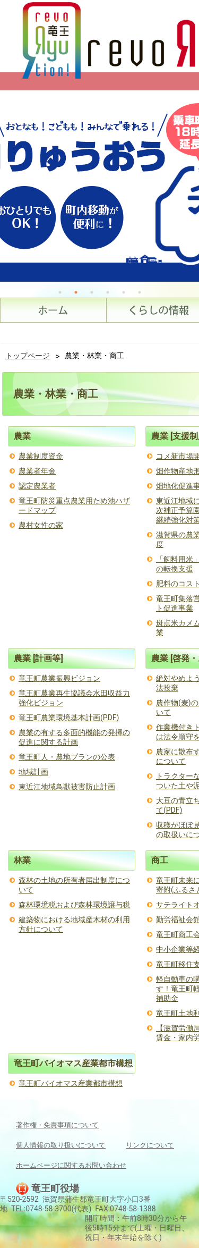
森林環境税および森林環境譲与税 (74, 904)
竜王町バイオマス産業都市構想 (71, 1083)
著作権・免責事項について (57, 1125)
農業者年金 (37, 471)
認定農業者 (37, 486)
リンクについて (150, 1145)
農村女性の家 (41, 525)
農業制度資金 (41, 456)
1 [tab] (60, 292)
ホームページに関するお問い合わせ (71, 1165)
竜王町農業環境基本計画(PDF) (69, 717)
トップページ (27, 355)
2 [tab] (76, 292)
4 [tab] (107, 292)
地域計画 (33, 772)
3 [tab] (91, 292)
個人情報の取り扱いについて (61, 1145)
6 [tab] (139, 292)
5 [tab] (123, 292)
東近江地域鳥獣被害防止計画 (67, 786)
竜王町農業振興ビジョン (59, 678)
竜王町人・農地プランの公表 (67, 757)
